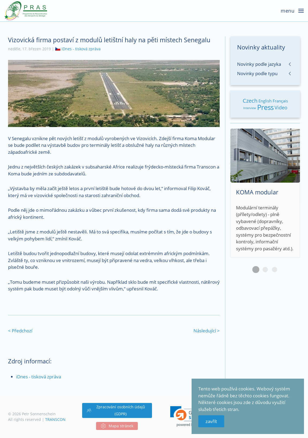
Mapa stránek (117, 426)
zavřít (211, 421)
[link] (190, 416)
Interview (249, 108)
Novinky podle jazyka (259, 64)
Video (281, 107)
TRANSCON (55, 419)
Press (265, 107)
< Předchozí (20, 331)
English (265, 100)
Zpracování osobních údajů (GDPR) (116, 410)
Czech (250, 100)
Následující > (206, 331)
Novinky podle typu (257, 73)
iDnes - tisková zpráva (81, 48)
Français (280, 100)
